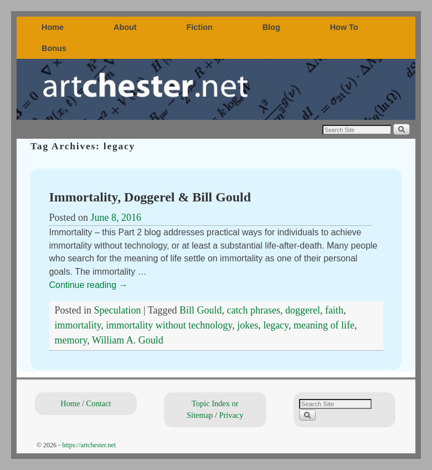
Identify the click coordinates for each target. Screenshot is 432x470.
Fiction (200, 27)
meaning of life (324, 325)
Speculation (117, 310)
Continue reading (88, 285)
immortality (78, 325)
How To (344, 27)
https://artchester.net (89, 445)
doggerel (302, 310)
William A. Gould (127, 340)
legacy (276, 325)
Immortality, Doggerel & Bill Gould (150, 197)
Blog (271, 27)
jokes (247, 325)
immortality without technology (169, 325)
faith (334, 310)
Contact (98, 403)
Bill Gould (200, 310)
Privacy (231, 415)
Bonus (54, 48)
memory (71, 340)
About (125, 27)
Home (53, 27)
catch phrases (253, 310)
